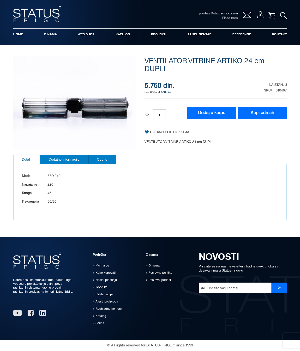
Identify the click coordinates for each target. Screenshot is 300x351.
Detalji (26, 159)
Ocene (102, 159)
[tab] (26, 159)
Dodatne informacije (64, 159)
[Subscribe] (279, 288)
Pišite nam (230, 18)
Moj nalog (260, 14)
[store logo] (37, 14)
